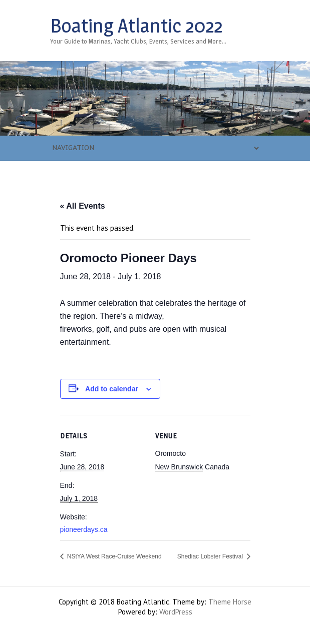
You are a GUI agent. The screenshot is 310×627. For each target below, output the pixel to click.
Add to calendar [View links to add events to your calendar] (111, 389)
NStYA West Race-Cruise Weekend (114, 556)
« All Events (82, 206)
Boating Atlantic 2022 (136, 25)
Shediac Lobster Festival (211, 556)
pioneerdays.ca (84, 529)
